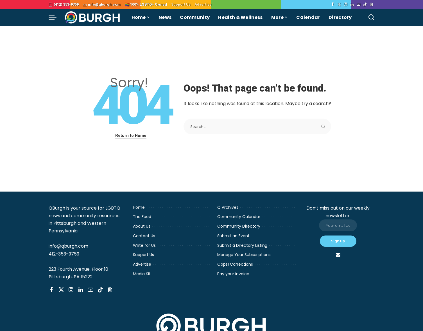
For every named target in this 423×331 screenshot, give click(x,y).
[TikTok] (365, 4)
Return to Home (130, 135)
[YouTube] (358, 4)
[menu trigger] (55, 17)
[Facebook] (332, 4)
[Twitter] (339, 4)
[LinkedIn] (352, 4)
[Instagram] (345, 4)
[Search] (371, 17)
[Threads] (371, 4)
